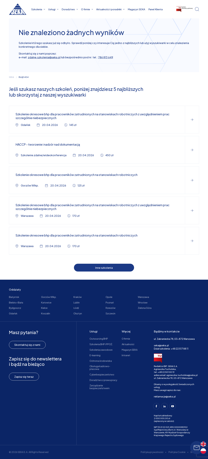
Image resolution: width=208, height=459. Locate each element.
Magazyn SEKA (136, 9)
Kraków (77, 296)
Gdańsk (13, 313)
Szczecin (110, 313)
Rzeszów (111, 307)
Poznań (110, 302)
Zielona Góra (144, 307)
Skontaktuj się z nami (27, 344)
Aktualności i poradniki (110, 9)
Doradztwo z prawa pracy (103, 380)
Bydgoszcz (15, 307)
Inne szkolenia (104, 267)
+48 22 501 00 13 (166, 372)
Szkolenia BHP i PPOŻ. (101, 344)
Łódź (76, 307)
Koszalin (45, 313)
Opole (109, 296)
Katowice (46, 302)
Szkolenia (38, 9)
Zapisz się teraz (24, 376)
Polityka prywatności (152, 452)
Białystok (14, 296)
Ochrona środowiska (101, 360)
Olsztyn (77, 313)
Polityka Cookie (177, 452)
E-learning (95, 355)
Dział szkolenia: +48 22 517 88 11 (171, 348)
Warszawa (143, 296)
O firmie (87, 9)
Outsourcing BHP (99, 338)
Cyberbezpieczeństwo (102, 374)
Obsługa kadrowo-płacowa (100, 367)
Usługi (53, 9)
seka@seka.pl (161, 345)
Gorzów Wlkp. (49, 296)
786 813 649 (105, 57)
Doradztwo (70, 9)
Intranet (126, 355)
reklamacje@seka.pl (165, 396)
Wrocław (143, 302)
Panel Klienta (155, 9)
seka (11, 77)
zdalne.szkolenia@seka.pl (44, 57)
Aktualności (128, 344)
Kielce (44, 307)
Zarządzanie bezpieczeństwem (100, 387)
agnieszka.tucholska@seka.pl (182, 375)
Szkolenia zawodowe (101, 349)
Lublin (76, 302)
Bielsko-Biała (16, 302)
